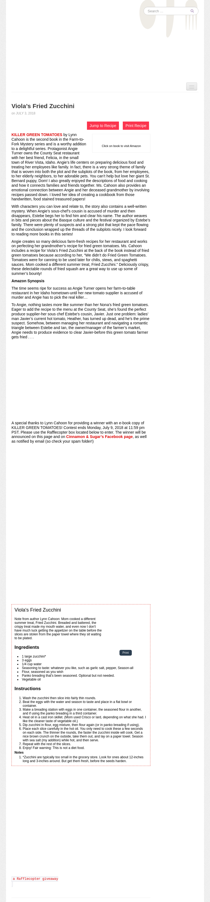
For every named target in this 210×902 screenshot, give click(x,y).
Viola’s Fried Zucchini (42, 106)
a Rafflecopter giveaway (35, 879)
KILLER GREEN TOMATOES (36, 134)
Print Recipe (136, 125)
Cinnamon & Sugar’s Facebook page (99, 436)
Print (125, 653)
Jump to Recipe (103, 125)
